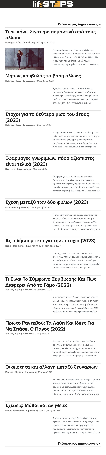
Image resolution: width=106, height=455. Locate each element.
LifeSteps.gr (53, 4)
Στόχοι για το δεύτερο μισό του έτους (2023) (47, 117)
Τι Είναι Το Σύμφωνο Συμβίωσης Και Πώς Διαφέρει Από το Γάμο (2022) (50, 282)
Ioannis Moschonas (14, 246)
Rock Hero (10, 169)
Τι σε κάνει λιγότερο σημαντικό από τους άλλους (50, 34)
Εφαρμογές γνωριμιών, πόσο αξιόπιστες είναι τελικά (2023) (49, 161)
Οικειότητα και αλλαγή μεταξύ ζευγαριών (51, 367)
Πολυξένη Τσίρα (13, 42)
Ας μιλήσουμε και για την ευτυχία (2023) (50, 241)
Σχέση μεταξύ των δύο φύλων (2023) (46, 202)
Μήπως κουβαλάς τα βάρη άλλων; (43, 76)
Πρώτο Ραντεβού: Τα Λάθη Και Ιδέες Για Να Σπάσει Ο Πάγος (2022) (49, 326)
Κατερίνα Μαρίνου (14, 372)
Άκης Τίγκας (11, 289)
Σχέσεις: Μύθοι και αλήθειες (36, 405)
